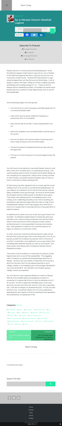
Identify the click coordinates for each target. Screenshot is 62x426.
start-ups (11, 324)
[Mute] (48, 30)
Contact (31, 418)
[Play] (16, 30)
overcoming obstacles (15, 318)
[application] (35, 29)
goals (19, 312)
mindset (11, 315)
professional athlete (14, 321)
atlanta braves (11, 309)
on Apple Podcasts (29, 49)
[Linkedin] (41, 34)
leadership (35, 312)
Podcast (19, 305)
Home (31, 407)
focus (49, 309)
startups (18, 324)
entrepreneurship (40, 309)
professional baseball (28, 321)
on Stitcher (29, 59)
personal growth (43, 318)
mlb (17, 315)
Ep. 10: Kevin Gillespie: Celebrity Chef (19, 336)
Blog (31, 412)
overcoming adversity (35, 315)
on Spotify (29, 52)
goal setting (12, 312)
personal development (29, 318)
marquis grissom (44, 312)
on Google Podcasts (29, 56)
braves (20, 309)
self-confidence (49, 321)
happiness (26, 312)
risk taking (40, 321)
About (31, 415)
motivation (23, 315)
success (26, 324)
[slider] (32, 30)
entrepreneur (28, 309)
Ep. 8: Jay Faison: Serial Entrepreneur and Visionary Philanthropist (44, 337)
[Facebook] (27, 34)
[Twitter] (34, 34)
